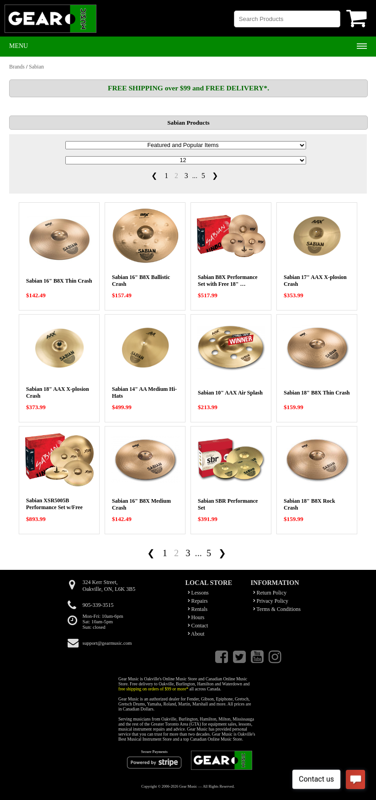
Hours (196, 617)
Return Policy (270, 592)
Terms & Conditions (277, 609)
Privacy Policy (271, 601)
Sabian (36, 66)
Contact (198, 625)
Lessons (198, 592)
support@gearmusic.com (107, 643)
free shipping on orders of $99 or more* (153, 688)
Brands (17, 66)
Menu (18, 45)
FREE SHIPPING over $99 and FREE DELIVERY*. (188, 88)
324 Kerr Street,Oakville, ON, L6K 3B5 (109, 585)
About (196, 634)
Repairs (198, 601)
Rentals (198, 609)
